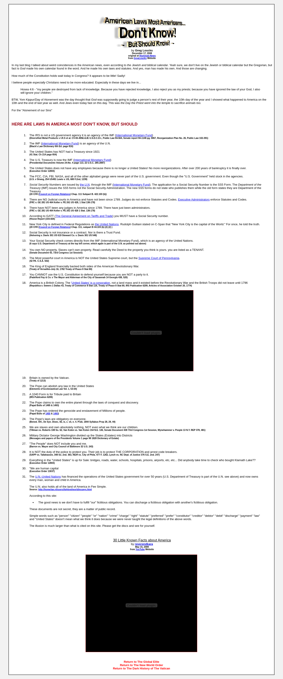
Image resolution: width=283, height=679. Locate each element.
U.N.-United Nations (48, 476)
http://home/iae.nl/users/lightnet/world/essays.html (65, 489)
